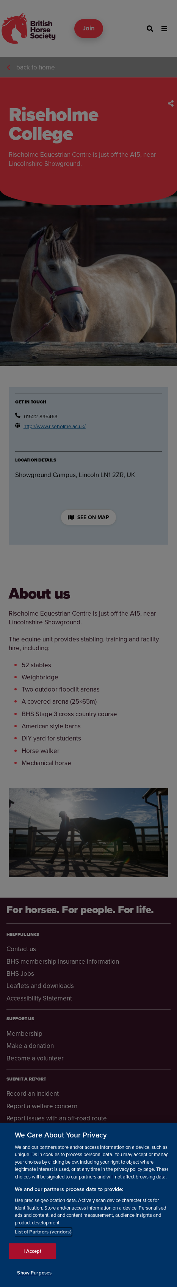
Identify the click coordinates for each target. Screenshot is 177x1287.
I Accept (32, 1251)
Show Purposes (34, 1272)
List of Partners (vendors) (43, 1231)
